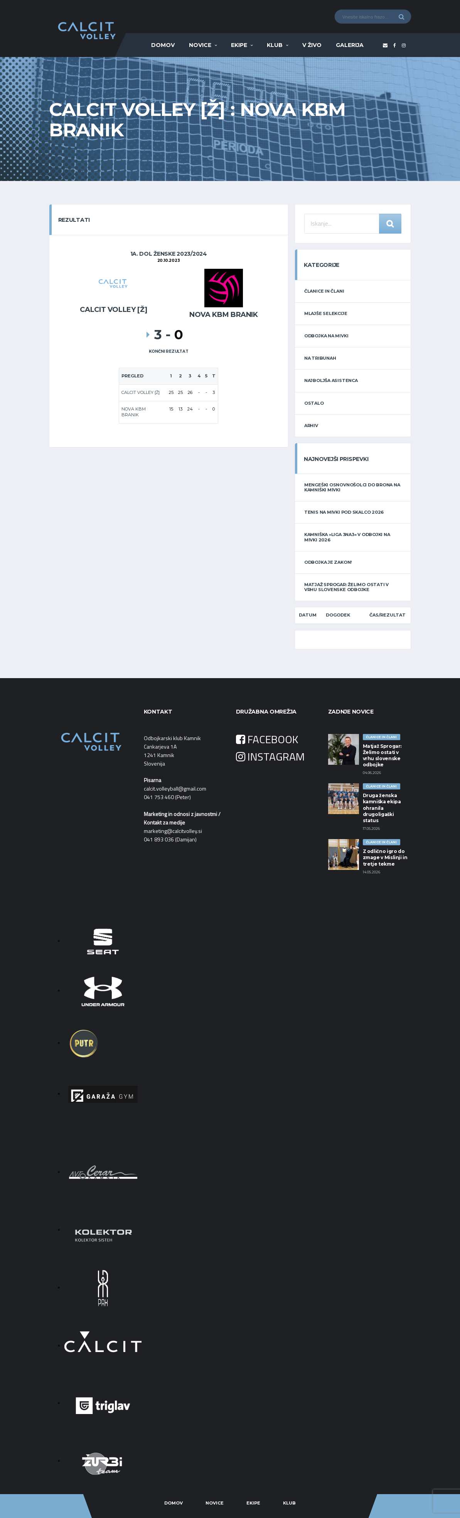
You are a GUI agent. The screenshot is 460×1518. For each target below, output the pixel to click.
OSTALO (314, 403)
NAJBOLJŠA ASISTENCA (331, 380)
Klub (275, 45)
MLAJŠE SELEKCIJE (325, 313)
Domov (163, 45)
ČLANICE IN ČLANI (324, 291)
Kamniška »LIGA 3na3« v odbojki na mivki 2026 (347, 537)
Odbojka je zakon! (328, 562)
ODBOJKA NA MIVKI (326, 335)
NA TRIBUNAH (320, 358)
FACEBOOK (267, 739)
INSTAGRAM (270, 756)
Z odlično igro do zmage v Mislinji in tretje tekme (385, 857)
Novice (200, 45)
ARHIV (311, 425)
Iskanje (390, 224)
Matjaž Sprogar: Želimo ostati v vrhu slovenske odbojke (346, 587)
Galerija (350, 45)
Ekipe (239, 45)
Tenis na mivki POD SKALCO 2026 (344, 512)
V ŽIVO (312, 45)
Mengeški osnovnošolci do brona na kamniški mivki (352, 487)
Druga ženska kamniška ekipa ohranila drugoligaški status (382, 808)
